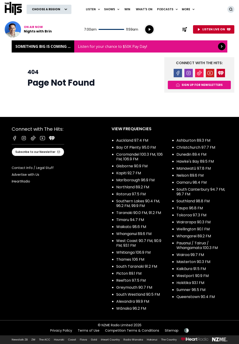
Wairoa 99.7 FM (190, 254)
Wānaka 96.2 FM (131, 308)
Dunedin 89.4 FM (191, 154)
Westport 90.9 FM (192, 275)
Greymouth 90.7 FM (134, 287)
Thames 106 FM (130, 259)
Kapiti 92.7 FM (128, 173)
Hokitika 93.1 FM (190, 282)
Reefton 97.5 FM (131, 280)
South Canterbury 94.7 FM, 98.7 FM (200, 192)
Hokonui (152, 339)
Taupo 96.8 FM (189, 208)
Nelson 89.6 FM (190, 175)
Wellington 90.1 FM (193, 229)
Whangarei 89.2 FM (193, 236)
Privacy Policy (61, 330)
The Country (169, 339)
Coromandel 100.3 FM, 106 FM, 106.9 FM (139, 157)
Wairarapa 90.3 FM (193, 222)
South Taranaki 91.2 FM (136, 266)
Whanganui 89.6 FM (133, 233)
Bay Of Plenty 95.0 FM (136, 147)
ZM (33, 339)
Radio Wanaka (133, 339)
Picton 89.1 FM (128, 273)
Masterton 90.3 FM (193, 261)
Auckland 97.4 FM (132, 140)
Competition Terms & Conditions (132, 330)
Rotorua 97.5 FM (131, 194)
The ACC (44, 339)
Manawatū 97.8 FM (193, 168)
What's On (144, 9)
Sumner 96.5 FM (190, 289)
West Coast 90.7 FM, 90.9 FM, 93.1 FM (138, 243)
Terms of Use (88, 330)
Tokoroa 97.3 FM (191, 215)
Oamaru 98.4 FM (191, 182)
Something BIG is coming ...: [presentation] (119, 46)
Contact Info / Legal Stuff (33, 167)
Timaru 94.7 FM (130, 219)
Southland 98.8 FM (193, 201)
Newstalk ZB (20, 339)
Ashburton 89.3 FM (193, 140)
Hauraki (59, 339)
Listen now (28, 29)
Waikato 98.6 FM (131, 226)
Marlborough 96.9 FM (135, 180)
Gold (94, 339)
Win (127, 9)
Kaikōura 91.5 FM (191, 268)
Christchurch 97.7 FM (195, 147)
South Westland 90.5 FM (138, 294)
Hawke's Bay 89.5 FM (195, 161)
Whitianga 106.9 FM (133, 252)
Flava (83, 339)
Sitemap (172, 330)
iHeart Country (110, 339)
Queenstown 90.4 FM (195, 296)
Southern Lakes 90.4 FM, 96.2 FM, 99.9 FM (138, 203)
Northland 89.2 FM (132, 187)
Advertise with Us (25, 174)
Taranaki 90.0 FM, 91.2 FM (138, 212)
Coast (72, 339)
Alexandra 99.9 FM (132, 301)
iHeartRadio (21, 181)
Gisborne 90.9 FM (132, 166)
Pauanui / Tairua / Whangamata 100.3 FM (197, 245)
